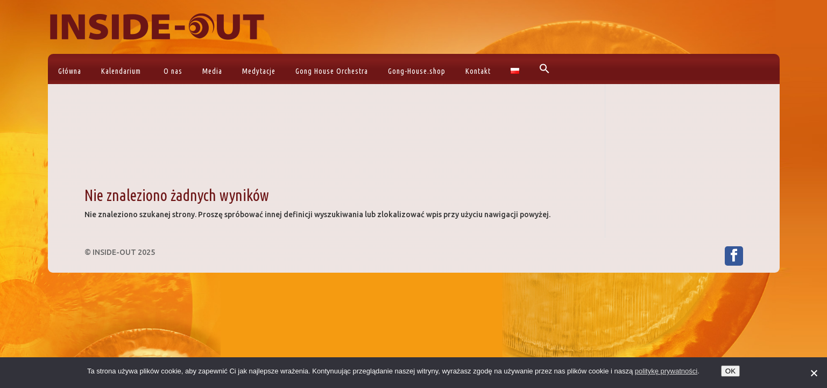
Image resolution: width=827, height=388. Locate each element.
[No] (813, 373)
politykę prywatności (666, 371)
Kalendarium (121, 71)
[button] (543, 69)
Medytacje (258, 71)
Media (212, 71)
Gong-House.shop (417, 71)
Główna (69, 71)
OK (730, 371)
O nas (173, 71)
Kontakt (478, 71)
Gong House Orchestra (331, 71)
